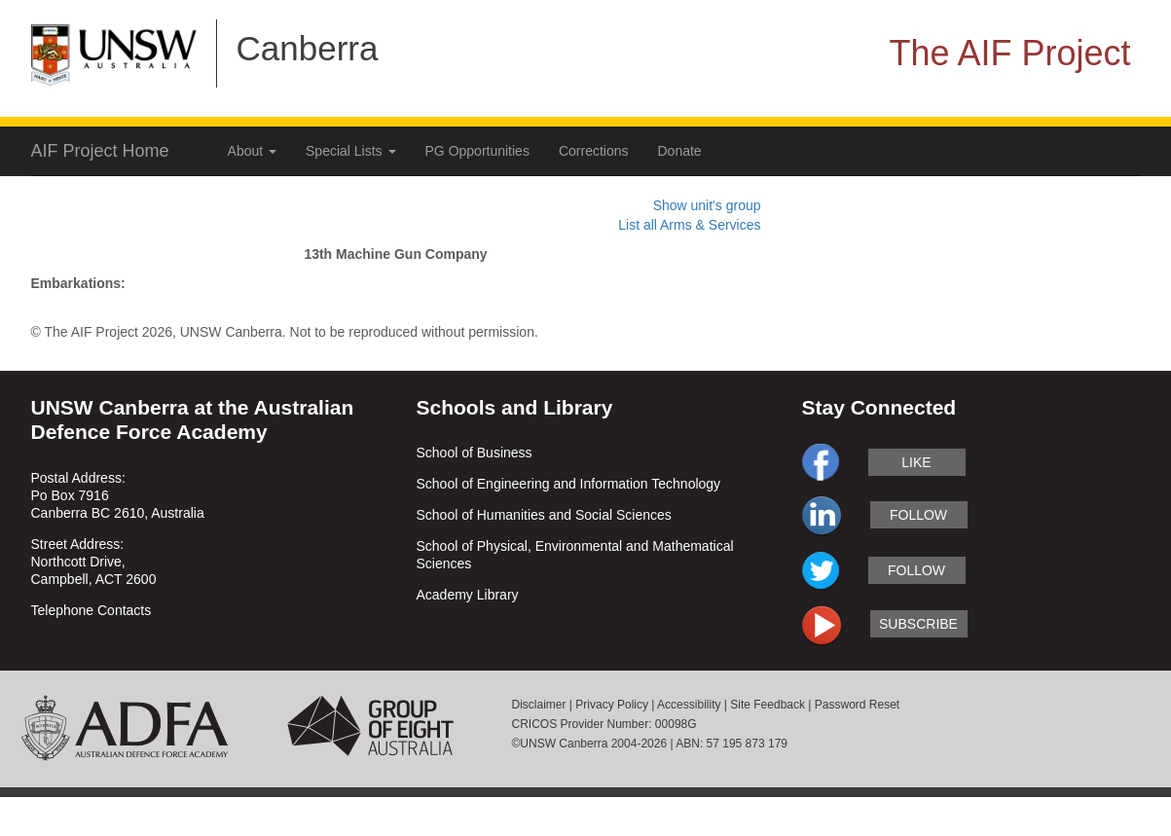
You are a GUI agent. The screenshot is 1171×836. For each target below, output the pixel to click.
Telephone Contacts (91, 610)
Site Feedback (767, 704)
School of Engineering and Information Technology (569, 483)
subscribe (918, 624)
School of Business (474, 452)
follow (918, 515)
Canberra (308, 48)
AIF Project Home (100, 151)
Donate (680, 151)
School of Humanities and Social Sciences (544, 515)
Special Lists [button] (350, 151)
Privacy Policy (611, 704)
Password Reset (857, 704)
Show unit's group (707, 205)
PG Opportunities (477, 151)
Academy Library (468, 594)
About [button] (252, 151)
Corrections (594, 151)
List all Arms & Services (689, 225)
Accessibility (688, 704)
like (916, 462)
